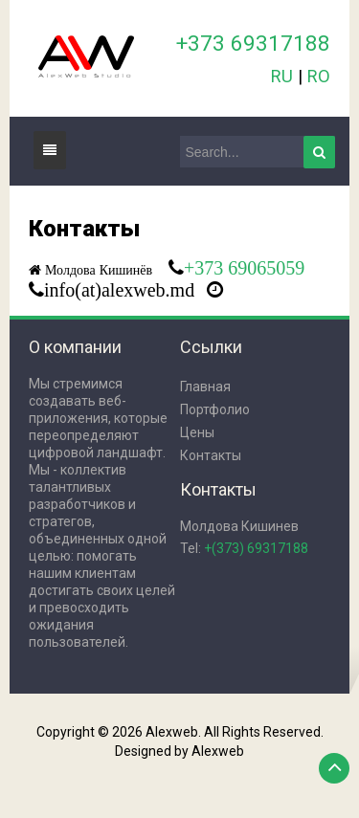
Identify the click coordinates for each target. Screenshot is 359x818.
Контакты (210, 455)
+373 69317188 (253, 43)
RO (318, 76)
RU (282, 76)
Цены (197, 432)
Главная (205, 386)
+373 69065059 (244, 267)
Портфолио (215, 409)
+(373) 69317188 (256, 548)
